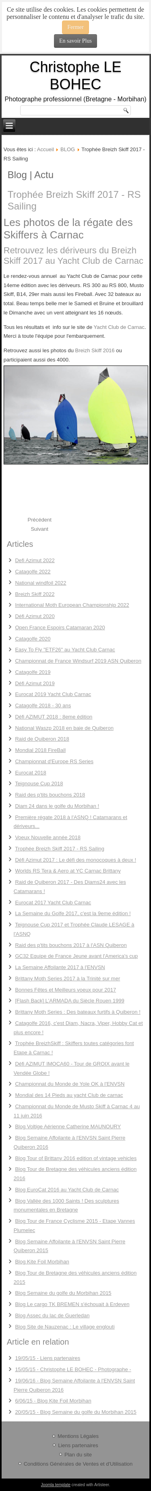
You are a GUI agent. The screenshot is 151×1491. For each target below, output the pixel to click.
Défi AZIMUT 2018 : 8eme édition (53, 717)
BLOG (67, 149)
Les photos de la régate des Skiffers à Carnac (68, 228)
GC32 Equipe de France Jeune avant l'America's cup (76, 956)
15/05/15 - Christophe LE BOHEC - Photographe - (73, 1369)
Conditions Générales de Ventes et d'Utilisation (78, 1464)
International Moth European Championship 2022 (72, 605)
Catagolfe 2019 (32, 672)
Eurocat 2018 (30, 773)
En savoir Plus (75, 41)
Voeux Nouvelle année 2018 (48, 837)
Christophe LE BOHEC (75, 75)
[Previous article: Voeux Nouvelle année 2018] (39, 520)
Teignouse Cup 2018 (39, 783)
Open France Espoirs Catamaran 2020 (60, 627)
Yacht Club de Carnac (119, 327)
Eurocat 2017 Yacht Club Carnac (53, 903)
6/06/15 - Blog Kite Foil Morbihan (53, 1401)
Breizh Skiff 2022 (34, 594)
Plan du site (78, 1455)
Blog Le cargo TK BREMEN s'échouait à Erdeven (72, 1304)
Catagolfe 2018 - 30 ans (43, 705)
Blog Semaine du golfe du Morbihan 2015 (63, 1293)
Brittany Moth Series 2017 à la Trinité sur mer (67, 979)
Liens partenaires (78, 1445)
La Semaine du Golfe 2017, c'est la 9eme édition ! (72, 913)
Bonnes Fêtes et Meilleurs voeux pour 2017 (65, 990)
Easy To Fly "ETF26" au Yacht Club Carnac (65, 650)
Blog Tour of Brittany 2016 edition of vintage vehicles (76, 1158)
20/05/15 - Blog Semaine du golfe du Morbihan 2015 (75, 1412)
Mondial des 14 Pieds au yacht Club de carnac (69, 1095)
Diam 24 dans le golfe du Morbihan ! (57, 806)
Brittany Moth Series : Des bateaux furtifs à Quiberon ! (77, 1012)
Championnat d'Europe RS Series (54, 761)
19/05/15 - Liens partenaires (47, 1358)
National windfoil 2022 (40, 583)
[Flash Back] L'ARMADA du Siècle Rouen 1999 (69, 1001)
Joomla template (55, 1485)
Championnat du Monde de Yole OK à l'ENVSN (69, 1084)
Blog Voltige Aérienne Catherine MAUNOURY (68, 1126)
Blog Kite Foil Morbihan (42, 1262)
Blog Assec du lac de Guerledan (52, 1315)
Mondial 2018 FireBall (40, 750)
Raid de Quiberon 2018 (42, 739)
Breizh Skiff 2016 (95, 350)
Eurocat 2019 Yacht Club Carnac (53, 694)
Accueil (45, 149)
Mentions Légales (78, 1436)
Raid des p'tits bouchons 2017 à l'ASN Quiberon (70, 945)
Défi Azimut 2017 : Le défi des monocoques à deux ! (75, 860)
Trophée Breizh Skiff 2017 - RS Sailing (59, 849)
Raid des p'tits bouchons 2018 (50, 795)
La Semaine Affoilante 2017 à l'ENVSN (60, 967)
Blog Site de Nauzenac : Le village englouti (64, 1327)
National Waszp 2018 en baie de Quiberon (64, 728)
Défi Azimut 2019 (34, 683)
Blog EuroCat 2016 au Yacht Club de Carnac (67, 1190)
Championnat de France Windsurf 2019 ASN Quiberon (78, 661)
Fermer (75, 27)
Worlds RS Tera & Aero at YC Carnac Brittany (67, 871)
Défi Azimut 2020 (34, 616)
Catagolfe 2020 (32, 639)
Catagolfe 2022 (32, 572)
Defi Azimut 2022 (34, 560)
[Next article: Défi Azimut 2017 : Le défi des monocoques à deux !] (39, 529)
